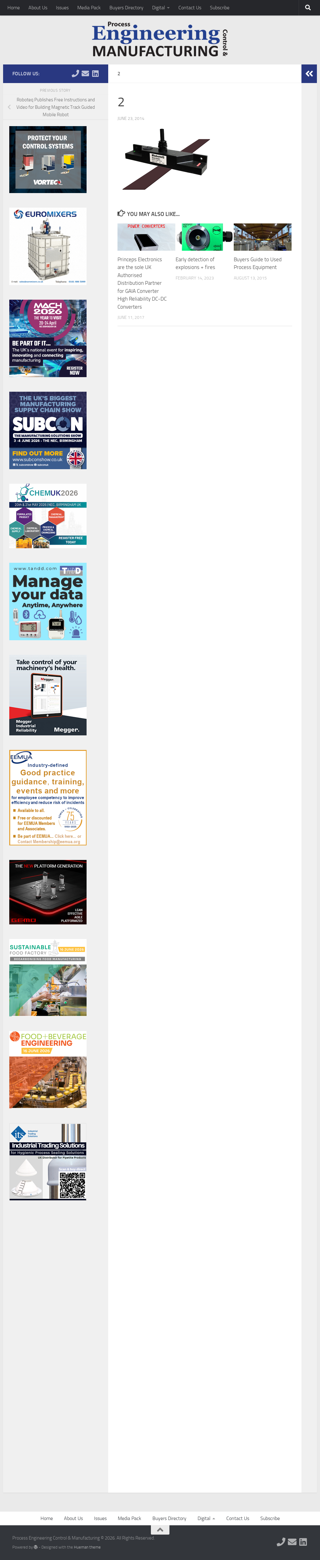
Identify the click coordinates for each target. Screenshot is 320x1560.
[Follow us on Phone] (75, 73)
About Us (37, 8)
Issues (62, 8)
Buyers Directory (126, 8)
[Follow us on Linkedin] (95, 73)
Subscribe (219, 8)
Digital (158, 8)
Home (13, 8)
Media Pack (89, 8)
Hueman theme (87, 1547)
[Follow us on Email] (85, 73)
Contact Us (189, 8)
